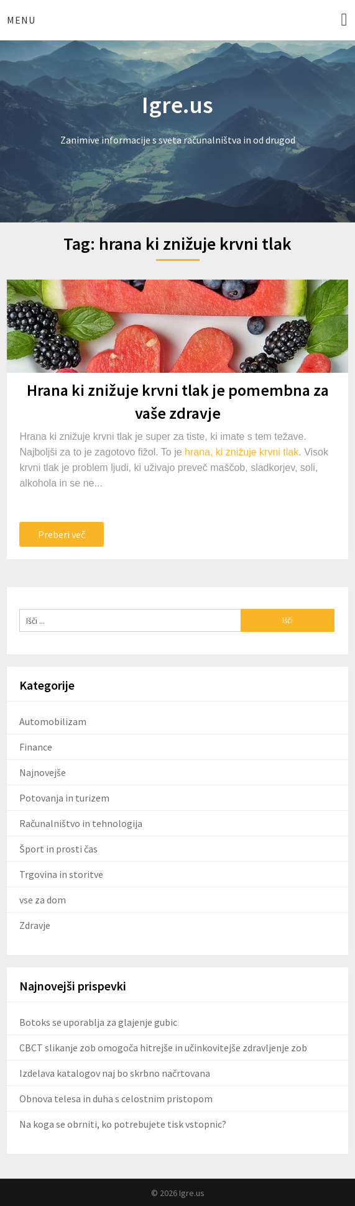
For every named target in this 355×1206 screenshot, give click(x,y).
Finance (35, 747)
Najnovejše (42, 772)
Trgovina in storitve (61, 874)
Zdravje (34, 925)
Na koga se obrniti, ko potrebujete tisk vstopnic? (122, 1124)
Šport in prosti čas (58, 849)
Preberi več (61, 534)
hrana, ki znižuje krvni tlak (241, 452)
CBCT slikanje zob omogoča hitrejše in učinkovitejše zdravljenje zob (163, 1047)
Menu (21, 20)
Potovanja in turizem (64, 798)
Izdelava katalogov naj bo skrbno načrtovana (114, 1073)
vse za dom (42, 899)
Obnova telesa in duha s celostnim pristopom (116, 1098)
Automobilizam (52, 721)
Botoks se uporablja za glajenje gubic (98, 1022)
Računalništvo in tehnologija (80, 823)
